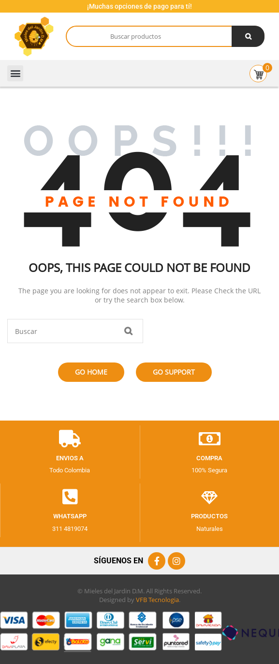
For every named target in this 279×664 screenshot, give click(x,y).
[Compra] (209, 439)
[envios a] (69, 439)
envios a (70, 458)
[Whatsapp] (70, 497)
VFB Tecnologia (157, 599)
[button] (15, 73)
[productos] (209, 497)
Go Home (91, 372)
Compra (209, 458)
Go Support (174, 372)
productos (209, 516)
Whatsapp (70, 516)
